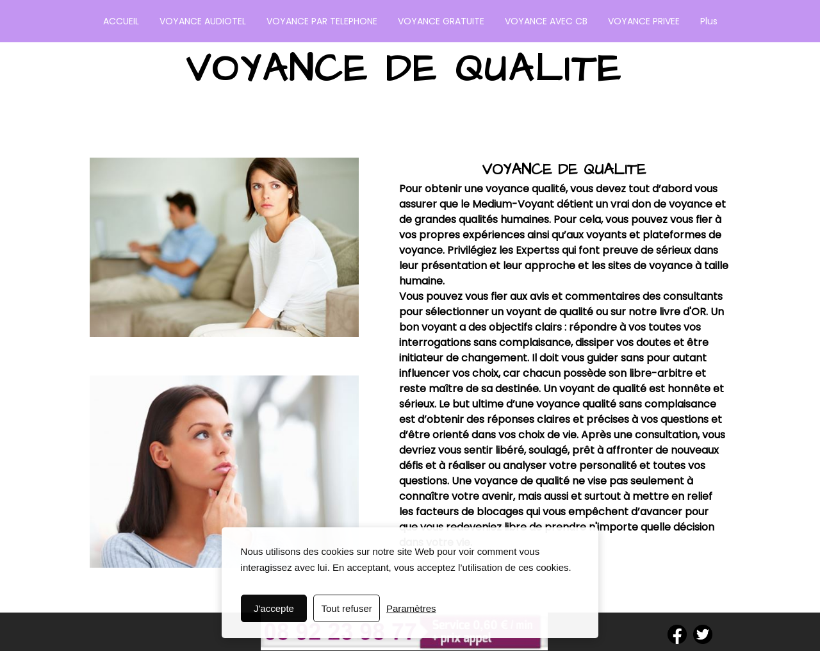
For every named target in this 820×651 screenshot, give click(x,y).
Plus (709, 21)
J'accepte (274, 608)
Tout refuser (347, 608)
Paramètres (411, 608)
